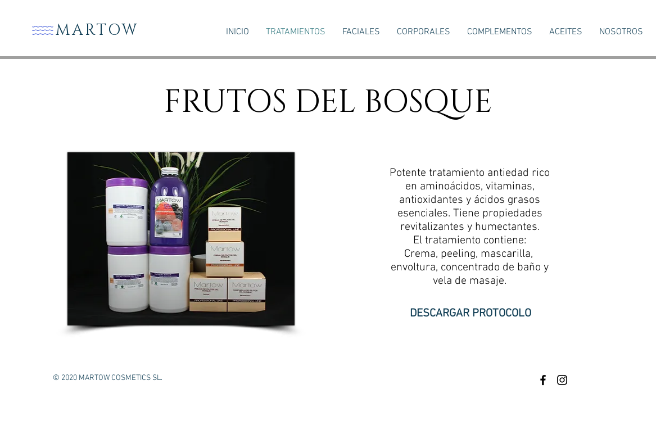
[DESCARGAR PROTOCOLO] (470, 313)
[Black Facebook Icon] (543, 380)
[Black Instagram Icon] (562, 380)
